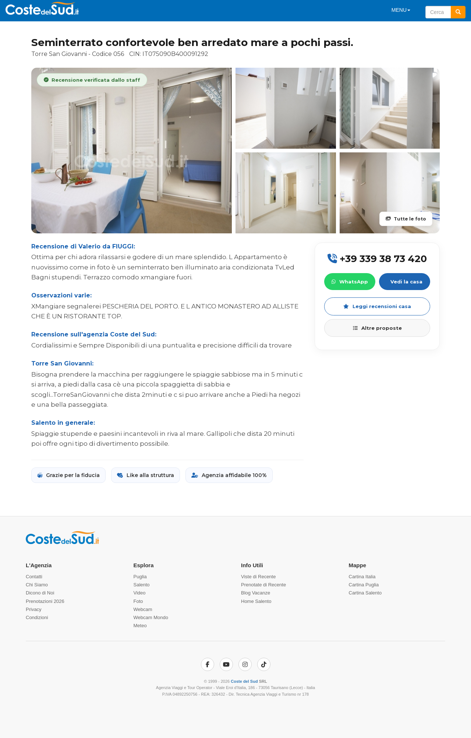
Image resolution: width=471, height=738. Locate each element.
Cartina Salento (365, 593)
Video (140, 593)
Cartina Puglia (364, 584)
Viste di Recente (258, 576)
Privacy (34, 609)
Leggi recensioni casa (377, 306)
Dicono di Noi (40, 593)
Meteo (140, 625)
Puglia (140, 576)
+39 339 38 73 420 (377, 259)
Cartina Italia (362, 576)
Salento (142, 584)
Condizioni (37, 617)
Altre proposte (377, 328)
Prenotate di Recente (263, 584)
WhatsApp (350, 282)
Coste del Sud (244, 681)
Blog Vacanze (255, 593)
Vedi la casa (406, 282)
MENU (401, 10)
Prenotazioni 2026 (45, 601)
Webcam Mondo (151, 617)
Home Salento (256, 601)
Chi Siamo (37, 584)
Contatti (34, 576)
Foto (138, 601)
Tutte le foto (406, 219)
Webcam (143, 609)
